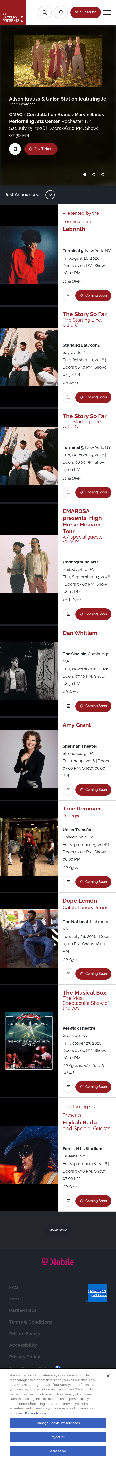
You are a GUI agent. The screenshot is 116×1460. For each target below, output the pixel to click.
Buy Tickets (43, 149)
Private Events (24, 1333)
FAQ (13, 1287)
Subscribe (88, 12)
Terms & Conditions (30, 1322)
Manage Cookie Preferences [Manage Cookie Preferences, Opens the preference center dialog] (58, 1425)
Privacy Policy (24, 1356)
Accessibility (23, 1345)
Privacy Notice (35, 1415)
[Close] (108, 1378)
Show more (58, 1230)
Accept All (58, 1453)
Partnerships (22, 1310)
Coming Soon (96, 295)
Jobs (14, 1298)
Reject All (58, 1439)
